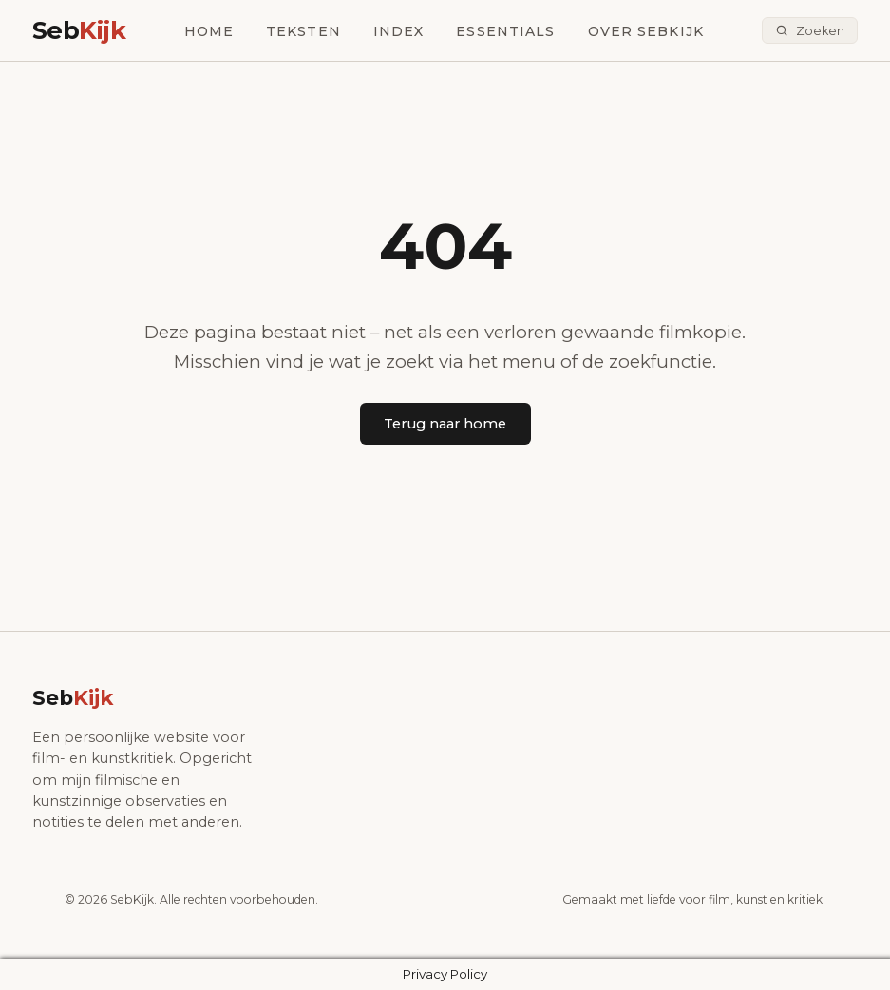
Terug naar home (445, 423)
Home (209, 31)
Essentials (505, 31)
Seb (78, 30)
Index (399, 31)
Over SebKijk (646, 31)
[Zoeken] (810, 31)
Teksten (303, 31)
